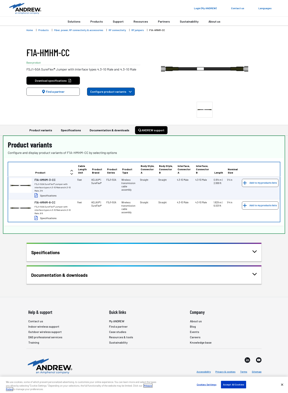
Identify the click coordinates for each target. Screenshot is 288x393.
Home (29, 30)
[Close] (282, 385)
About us (214, 21)
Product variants (40, 131)
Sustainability (189, 21)
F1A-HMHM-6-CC (45, 202)
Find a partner (53, 91)
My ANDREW (116, 321)
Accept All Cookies (233, 384)
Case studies (117, 331)
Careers (195, 337)
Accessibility (204, 371)
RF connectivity (117, 30)
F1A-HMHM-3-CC (45, 179)
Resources (141, 21)
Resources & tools (121, 337)
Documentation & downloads (109, 131)
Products (96, 21)
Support (118, 21)
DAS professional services (45, 337)
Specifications (71, 131)
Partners (164, 21)
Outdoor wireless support (45, 331)
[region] (144, 385)
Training (33, 342)
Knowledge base (201, 342)
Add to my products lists (263, 182)
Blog (193, 326)
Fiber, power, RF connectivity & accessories (78, 30)
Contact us (35, 321)
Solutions (74, 21)
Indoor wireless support (43, 326)
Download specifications (53, 80)
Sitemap (257, 371)
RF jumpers (138, 30)
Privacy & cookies (225, 371)
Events (194, 331)
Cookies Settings (206, 384)
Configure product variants (111, 91)
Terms (243, 371)
